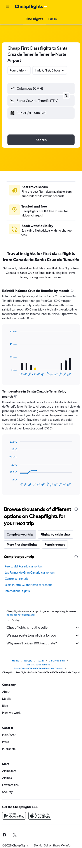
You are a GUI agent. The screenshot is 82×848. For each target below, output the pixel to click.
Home (15, 660)
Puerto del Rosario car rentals (24, 566)
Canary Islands (57, 660)
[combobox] (19, 70)
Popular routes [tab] (55, 544)
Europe (28, 660)
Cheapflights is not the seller (43, 627)
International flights (17, 591)
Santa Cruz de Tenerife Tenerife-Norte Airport (38, 668)
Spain (40, 660)
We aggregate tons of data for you (43, 635)
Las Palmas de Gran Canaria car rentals (30, 572)
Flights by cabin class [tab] (55, 534)
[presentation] (72, 290)
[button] (7, 7)
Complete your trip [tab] (20, 534)
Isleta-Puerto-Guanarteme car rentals (28, 584)
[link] (15, 835)
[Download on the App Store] (40, 816)
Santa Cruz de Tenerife (38, 664)
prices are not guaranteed (21, 614)
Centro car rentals (16, 578)
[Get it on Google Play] (14, 816)
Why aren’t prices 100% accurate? (43, 643)
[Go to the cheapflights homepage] (31, 7)
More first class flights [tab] (22, 544)
